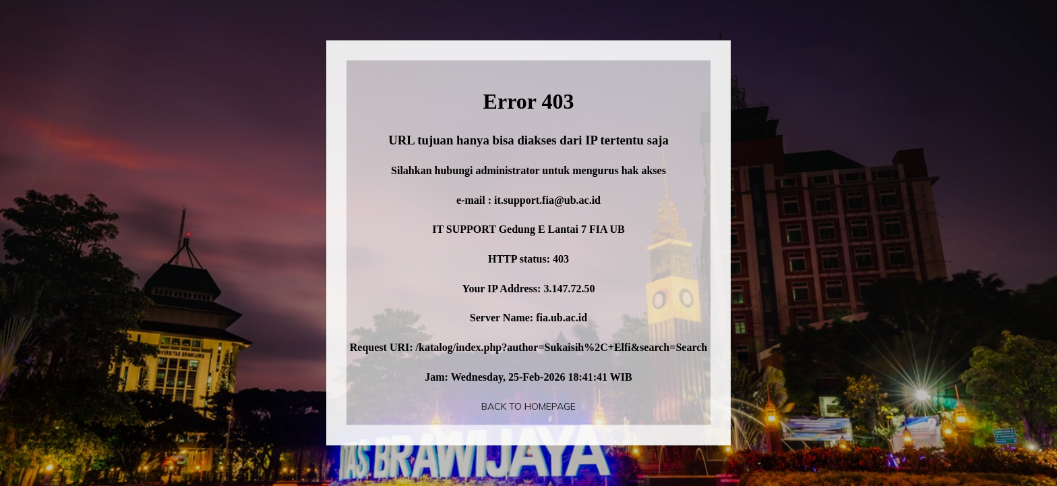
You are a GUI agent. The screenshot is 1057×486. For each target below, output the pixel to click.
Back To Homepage (528, 406)
